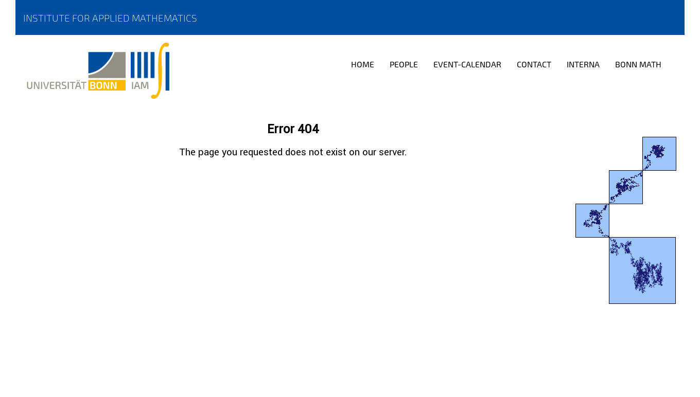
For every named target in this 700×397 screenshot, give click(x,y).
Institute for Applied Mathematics (110, 18)
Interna (583, 64)
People (404, 64)
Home (362, 64)
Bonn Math (638, 64)
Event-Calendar (467, 64)
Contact (534, 64)
